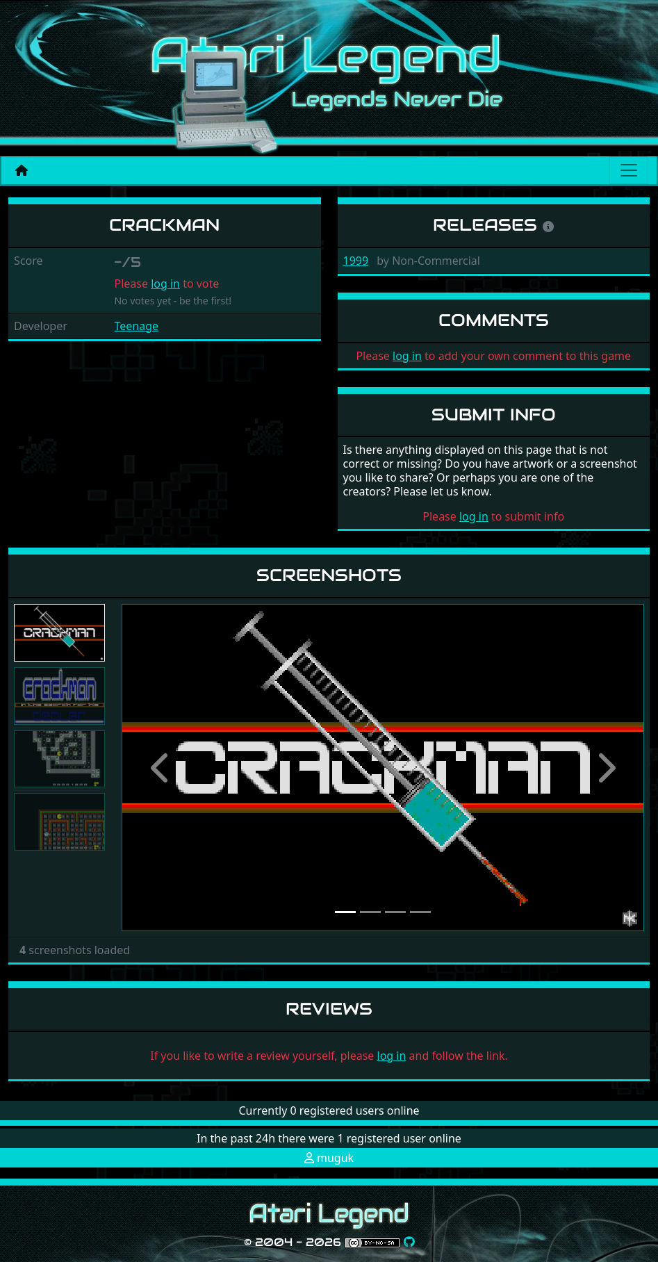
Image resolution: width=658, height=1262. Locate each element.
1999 (356, 260)
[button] (161, 767)
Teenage (136, 326)
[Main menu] (628, 170)
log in (165, 283)
